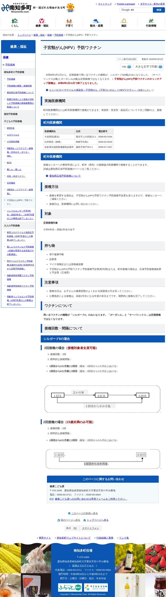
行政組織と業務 (104, 538)
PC (75, 528)
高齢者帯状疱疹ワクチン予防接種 (20, 288)
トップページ (24, 35)
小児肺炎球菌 (13, 141)
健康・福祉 (39, 35)
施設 (124, 22)
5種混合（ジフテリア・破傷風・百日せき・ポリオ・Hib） (20, 152)
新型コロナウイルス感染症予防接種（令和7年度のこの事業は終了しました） (20, 236)
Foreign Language (126, 4)
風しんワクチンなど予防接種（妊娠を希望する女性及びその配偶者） (20, 251)
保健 (49, 35)
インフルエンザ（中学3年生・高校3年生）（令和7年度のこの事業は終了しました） (20, 215)
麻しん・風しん (14, 169)
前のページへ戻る (70, 520)
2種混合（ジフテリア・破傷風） (20, 191)
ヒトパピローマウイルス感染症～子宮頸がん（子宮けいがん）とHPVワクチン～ (101, 90)
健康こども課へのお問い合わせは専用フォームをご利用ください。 (91, 499)
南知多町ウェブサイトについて (74, 538)
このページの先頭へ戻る (84, 513)
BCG (9, 162)
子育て (69, 22)
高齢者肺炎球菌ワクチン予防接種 (20, 277)
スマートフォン (90, 528)
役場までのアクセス (83, 565)
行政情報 (151, 22)
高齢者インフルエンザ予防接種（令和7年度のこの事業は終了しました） (20, 300)
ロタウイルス (13, 135)
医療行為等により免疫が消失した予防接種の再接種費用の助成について (20, 103)
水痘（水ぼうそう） (16, 176)
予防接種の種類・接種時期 (19, 86)
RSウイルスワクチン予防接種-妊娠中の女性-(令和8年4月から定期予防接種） (20, 265)
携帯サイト (45, 538)
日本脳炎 (11, 183)
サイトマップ (105, 4)
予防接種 (58, 35)
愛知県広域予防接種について (65, 176)
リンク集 (124, 538)
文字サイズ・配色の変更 (152, 4)
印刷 (124, 67)
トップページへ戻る (98, 520)
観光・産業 (96, 22)
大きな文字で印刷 (146, 66)
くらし (14, 22)
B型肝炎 (10, 128)
